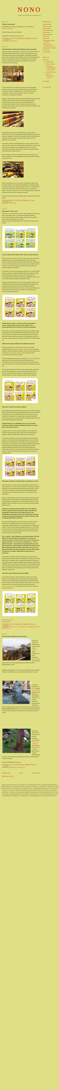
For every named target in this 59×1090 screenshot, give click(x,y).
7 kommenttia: (7, 39)
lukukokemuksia (46, 34)
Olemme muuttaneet (8, 24)
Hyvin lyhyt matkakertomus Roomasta (14, 636)
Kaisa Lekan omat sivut (7, 619)
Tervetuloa (13, 41)
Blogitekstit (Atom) (9, 776)
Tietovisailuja (46, 52)
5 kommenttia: (7, 201)
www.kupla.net (13, 586)
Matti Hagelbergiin (25, 349)
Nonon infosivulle (47, 87)
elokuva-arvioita (46, 26)
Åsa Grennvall (30, 358)
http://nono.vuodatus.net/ (7, 28)
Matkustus (13, 202)
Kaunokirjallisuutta (47, 30)
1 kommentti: (7, 625)
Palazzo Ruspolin (36, 690)
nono (29, 9)
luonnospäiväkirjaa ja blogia (14, 353)
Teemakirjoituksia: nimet (48, 48)
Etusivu (21, 773)
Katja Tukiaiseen (15, 349)
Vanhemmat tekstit (36, 773)
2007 (45, 60)
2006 (45, 81)
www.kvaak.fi (5, 586)
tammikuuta (49, 62)
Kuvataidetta (23, 626)
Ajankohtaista (46, 24)
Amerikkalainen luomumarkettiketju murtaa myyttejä (19, 49)
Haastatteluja (14, 626)
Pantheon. (34, 659)
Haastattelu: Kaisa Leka (9, 211)
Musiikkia (45, 38)
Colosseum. (34, 650)
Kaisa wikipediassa (6, 621)
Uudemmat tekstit (6, 773)
